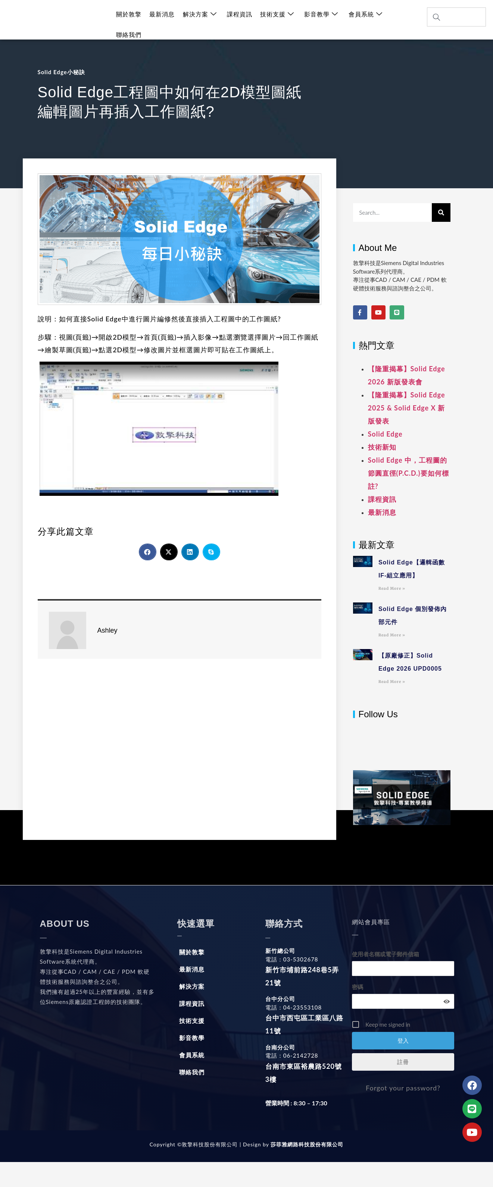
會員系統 (363, 19)
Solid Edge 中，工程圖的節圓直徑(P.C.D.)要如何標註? (408, 473)
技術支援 (275, 19)
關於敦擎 (128, 19)
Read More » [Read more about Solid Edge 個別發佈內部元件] (391, 635)
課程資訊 (238, 19)
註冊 (403, 1061)
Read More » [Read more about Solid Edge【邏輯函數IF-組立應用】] (391, 588)
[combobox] (456, 16)
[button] (147, 552)
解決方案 (199, 19)
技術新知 (382, 447)
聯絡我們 (402, 19)
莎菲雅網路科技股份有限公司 (306, 1144)
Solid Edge (385, 434)
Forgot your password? (403, 1088)
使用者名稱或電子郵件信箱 (385, 954)
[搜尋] (441, 212)
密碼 (357, 986)
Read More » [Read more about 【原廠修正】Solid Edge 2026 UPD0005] (391, 681)
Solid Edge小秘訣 (61, 72)
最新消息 (161, 19)
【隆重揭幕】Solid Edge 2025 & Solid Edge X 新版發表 (406, 408)
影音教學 (319, 19)
